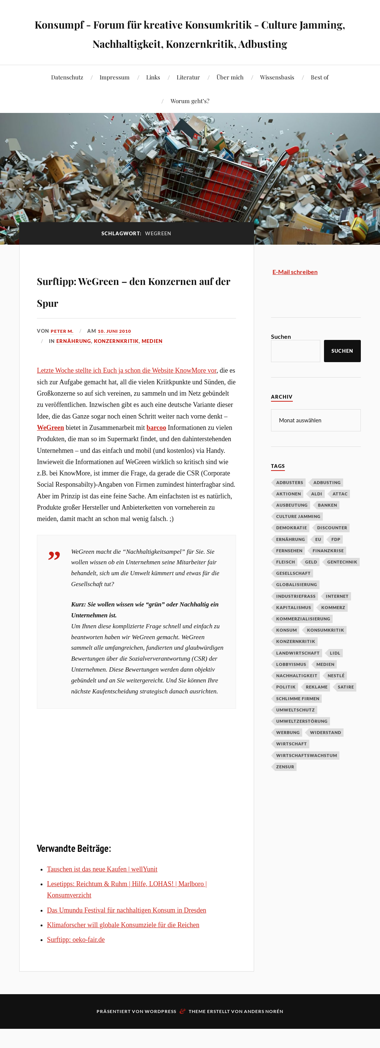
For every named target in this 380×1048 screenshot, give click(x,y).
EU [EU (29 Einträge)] (318, 558)
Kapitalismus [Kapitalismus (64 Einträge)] (293, 626)
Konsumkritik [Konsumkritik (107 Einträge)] (325, 648)
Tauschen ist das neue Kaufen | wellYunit (102, 888)
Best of (320, 96)
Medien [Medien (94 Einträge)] (325, 683)
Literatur (188, 96)
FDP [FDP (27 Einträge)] (336, 558)
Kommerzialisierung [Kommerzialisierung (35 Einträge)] (303, 637)
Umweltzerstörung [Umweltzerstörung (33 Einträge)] (302, 739)
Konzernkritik (116, 360)
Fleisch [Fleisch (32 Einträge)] (285, 580)
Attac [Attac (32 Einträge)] (340, 512)
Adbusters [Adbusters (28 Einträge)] (289, 501)
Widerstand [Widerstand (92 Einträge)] (325, 751)
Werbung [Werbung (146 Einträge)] (288, 751)
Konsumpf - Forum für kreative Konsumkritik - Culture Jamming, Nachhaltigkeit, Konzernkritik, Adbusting (190, 42)
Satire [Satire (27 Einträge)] (346, 705)
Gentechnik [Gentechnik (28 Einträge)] (342, 580)
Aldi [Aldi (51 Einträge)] (316, 512)
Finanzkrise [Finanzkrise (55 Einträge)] (328, 569)
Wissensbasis (277, 96)
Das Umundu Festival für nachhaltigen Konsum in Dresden (126, 929)
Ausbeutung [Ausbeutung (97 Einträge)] (292, 523)
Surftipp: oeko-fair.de (76, 959)
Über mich (230, 96)
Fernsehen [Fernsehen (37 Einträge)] (289, 569)
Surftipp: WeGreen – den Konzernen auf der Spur (131, 308)
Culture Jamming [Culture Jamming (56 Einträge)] (298, 535)
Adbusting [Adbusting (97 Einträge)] (327, 501)
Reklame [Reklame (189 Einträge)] (317, 705)
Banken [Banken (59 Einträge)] (327, 523)
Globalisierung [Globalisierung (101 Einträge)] (296, 603)
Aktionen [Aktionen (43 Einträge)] (288, 512)
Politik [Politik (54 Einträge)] (286, 705)
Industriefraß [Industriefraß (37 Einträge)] (296, 614)
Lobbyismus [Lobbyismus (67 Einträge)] (291, 683)
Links (153, 96)
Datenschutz (67, 96)
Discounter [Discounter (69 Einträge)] (332, 546)
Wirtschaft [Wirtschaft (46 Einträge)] (291, 762)
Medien (152, 360)
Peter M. (63, 350)
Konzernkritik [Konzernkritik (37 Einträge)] (295, 660)
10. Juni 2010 (117, 350)
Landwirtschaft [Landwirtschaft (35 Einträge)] (298, 671)
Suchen (281, 355)
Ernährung (73, 360)
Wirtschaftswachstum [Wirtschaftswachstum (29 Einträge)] (306, 774)
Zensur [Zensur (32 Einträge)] (285, 785)
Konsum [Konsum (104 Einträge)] (286, 648)
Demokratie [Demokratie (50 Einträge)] (291, 546)
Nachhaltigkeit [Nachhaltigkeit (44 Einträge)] (297, 694)
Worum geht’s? (190, 120)
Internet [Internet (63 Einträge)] (337, 614)
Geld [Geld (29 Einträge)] (311, 580)
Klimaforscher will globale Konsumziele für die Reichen (123, 944)
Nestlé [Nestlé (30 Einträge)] (336, 694)
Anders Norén (263, 1030)
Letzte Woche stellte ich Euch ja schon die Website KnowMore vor (126, 389)
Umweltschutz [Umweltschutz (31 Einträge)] (295, 728)
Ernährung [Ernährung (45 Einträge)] (290, 558)
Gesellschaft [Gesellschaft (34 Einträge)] (293, 592)
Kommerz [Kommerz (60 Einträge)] (333, 626)
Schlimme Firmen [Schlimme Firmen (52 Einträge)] (297, 717)
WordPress (160, 1030)
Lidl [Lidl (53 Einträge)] (335, 671)
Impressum (115, 96)
